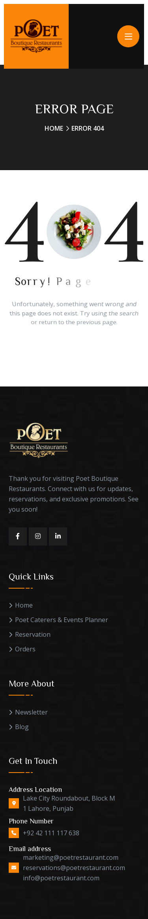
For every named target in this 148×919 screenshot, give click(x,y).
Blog (22, 727)
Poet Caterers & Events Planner (61, 620)
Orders (25, 649)
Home (54, 128)
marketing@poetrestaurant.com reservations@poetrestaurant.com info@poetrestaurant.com (74, 867)
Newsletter (31, 712)
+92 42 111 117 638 (51, 833)
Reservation (33, 634)
